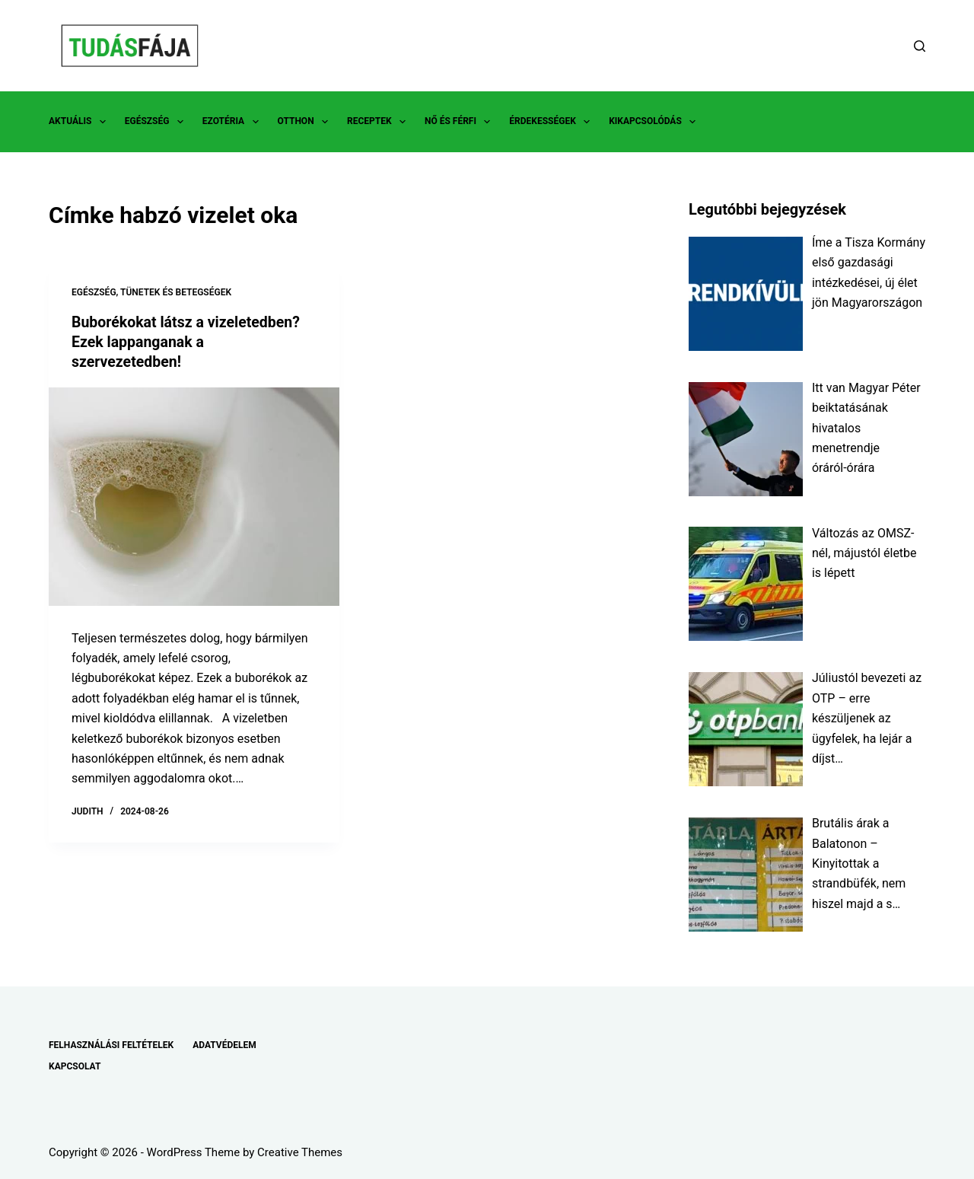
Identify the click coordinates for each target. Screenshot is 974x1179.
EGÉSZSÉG (157, 122)
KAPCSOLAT (74, 1066)
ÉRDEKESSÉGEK (552, 122)
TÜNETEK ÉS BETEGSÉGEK (175, 292)
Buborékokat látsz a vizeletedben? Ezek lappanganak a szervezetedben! (189, 342)
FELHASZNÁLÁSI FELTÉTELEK (111, 1045)
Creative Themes (299, 1152)
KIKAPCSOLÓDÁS (655, 122)
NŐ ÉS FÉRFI (460, 122)
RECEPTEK (379, 122)
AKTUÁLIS (80, 122)
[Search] (919, 46)
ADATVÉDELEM (224, 1045)
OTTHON (306, 122)
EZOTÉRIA (233, 122)
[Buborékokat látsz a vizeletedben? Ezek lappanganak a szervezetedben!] (194, 496)
